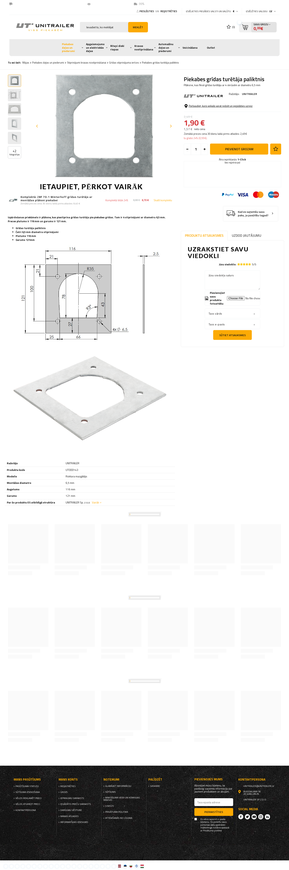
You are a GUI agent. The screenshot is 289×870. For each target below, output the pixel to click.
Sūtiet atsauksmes (232, 335)
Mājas (25, 63)
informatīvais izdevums (74, 822)
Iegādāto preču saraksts (75, 804)
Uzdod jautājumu (246, 235)
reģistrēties (168, 11)
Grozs (64, 792)
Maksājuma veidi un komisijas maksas (121, 798)
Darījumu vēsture (71, 810)
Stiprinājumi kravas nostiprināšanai (86, 63)
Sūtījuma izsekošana (27, 792)
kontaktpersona (25, 810)
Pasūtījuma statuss (27, 786)
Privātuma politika (116, 812)
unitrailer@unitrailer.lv (108, 4)
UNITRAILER (249, 94)
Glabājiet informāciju (118, 786)
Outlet (211, 48)
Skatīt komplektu (163, 200)
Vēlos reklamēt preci (28, 798)
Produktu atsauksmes (204, 235)
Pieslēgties (147, 11)
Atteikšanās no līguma (118, 818)
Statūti (109, 806)
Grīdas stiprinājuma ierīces (124, 63)
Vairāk (95, 502)
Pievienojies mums (208, 779)
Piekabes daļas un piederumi (68, 47)
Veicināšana (190, 48)
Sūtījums (110, 792)
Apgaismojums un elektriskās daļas (95, 47)
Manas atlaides (69, 816)
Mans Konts (68, 779)
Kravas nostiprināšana (143, 47)
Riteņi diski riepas (117, 47)
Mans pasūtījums (27, 779)
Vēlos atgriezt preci (27, 804)
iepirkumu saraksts (72, 798)
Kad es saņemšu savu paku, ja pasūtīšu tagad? (253, 213)
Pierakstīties (213, 812)
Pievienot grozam (239, 149)
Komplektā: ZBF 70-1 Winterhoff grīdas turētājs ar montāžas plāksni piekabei (56, 198)
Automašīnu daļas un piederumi (166, 47)
